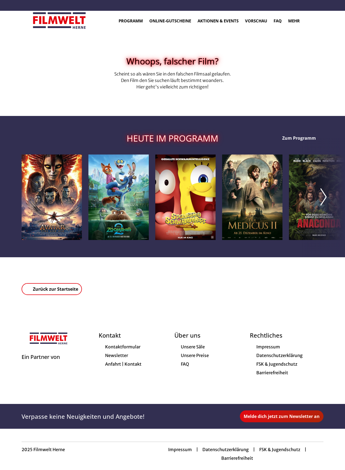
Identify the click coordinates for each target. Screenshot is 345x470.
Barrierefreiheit (237, 458)
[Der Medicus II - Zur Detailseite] (252, 197)
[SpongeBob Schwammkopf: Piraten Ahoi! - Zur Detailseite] (185, 197)
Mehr (297, 20)
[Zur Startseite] (59, 20)
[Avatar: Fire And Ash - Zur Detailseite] (52, 197)
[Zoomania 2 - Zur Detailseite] (118, 197)
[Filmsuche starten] (318, 20)
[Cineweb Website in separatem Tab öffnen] (41, 363)
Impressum (180, 449)
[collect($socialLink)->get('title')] (9, 5)
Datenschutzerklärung (225, 449)
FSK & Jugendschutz (279, 449)
